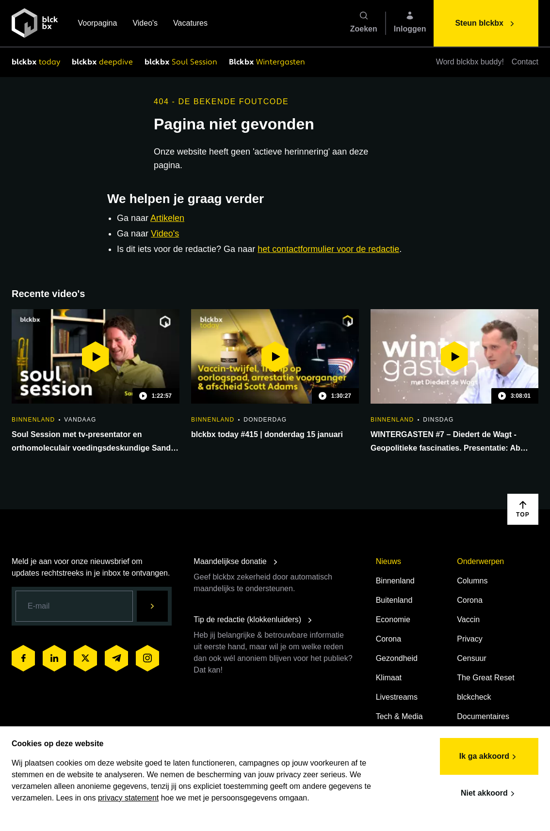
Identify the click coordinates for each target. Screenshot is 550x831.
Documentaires (483, 716)
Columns (472, 581)
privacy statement (128, 798)
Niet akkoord (489, 794)
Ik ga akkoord (489, 757)
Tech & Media (399, 716)
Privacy (469, 639)
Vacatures (190, 24)
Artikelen (167, 218)
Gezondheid (397, 658)
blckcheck (474, 697)
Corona (388, 639)
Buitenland (394, 600)
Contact (525, 62)
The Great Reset (485, 678)
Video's (145, 24)
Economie (393, 619)
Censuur (471, 658)
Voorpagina (97, 24)
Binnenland (395, 581)
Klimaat (389, 678)
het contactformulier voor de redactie (328, 249)
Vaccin (468, 619)
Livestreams (397, 697)
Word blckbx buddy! (470, 62)
